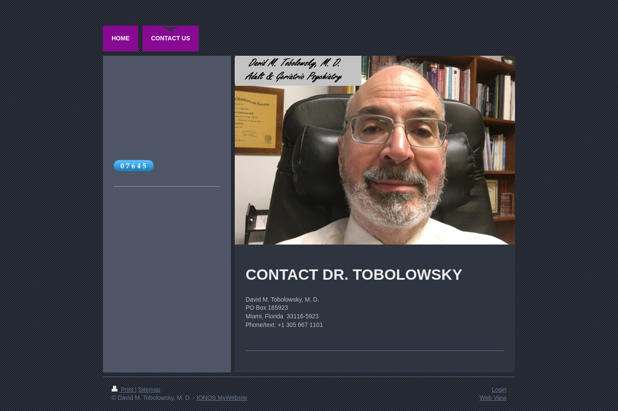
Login (499, 389)
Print (123, 389)
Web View (492, 397)
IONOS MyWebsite (222, 397)
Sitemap (149, 389)
